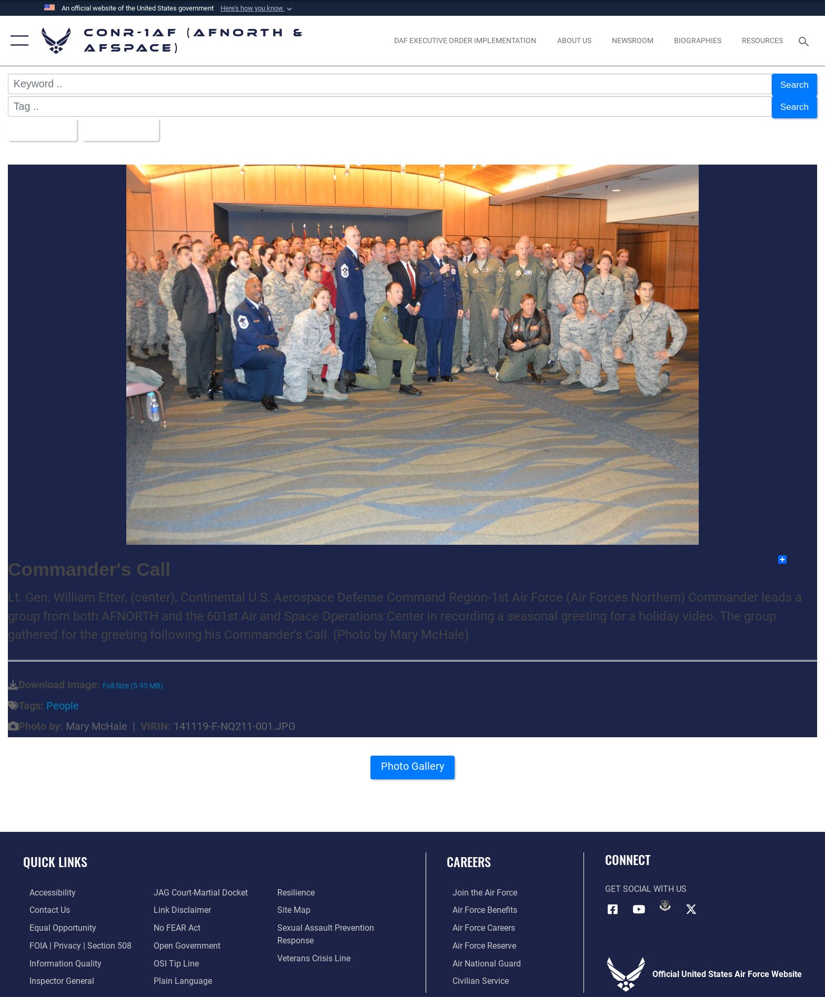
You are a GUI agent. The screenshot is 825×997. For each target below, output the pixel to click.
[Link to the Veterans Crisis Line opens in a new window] (316, 953)
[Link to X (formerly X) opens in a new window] (691, 903)
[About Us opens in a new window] (574, 40)
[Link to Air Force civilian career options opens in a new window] (475, 975)
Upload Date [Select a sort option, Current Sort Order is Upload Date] (127, 125)
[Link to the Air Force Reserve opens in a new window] (478, 940)
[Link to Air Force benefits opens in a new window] (479, 905)
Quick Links (55, 856)
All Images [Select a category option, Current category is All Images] (41, 125)
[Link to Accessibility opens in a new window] (46, 887)
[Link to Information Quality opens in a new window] (59, 957)
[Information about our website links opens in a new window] (180, 905)
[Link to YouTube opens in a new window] (639, 903)
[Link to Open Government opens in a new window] (185, 940)
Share (797, 554)
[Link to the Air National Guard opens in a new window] (481, 957)
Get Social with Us (646, 884)
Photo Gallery (413, 764)
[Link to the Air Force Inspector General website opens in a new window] (55, 975)
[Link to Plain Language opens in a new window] (181, 975)
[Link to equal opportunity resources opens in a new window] (56, 923)
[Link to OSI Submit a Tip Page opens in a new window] (174, 957)
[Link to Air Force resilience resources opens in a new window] (298, 887)
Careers (469, 856)
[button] (257, 8)
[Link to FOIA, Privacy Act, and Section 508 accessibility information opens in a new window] (74, 940)
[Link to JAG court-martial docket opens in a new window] (199, 887)
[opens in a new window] (465, 40)
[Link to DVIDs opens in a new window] (665, 900)
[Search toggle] (805, 41)
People (62, 701)
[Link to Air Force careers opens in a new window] (478, 923)
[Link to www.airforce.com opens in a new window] (479, 887)
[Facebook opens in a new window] (613, 903)
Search (792, 83)
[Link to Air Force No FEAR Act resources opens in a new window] (175, 923)
